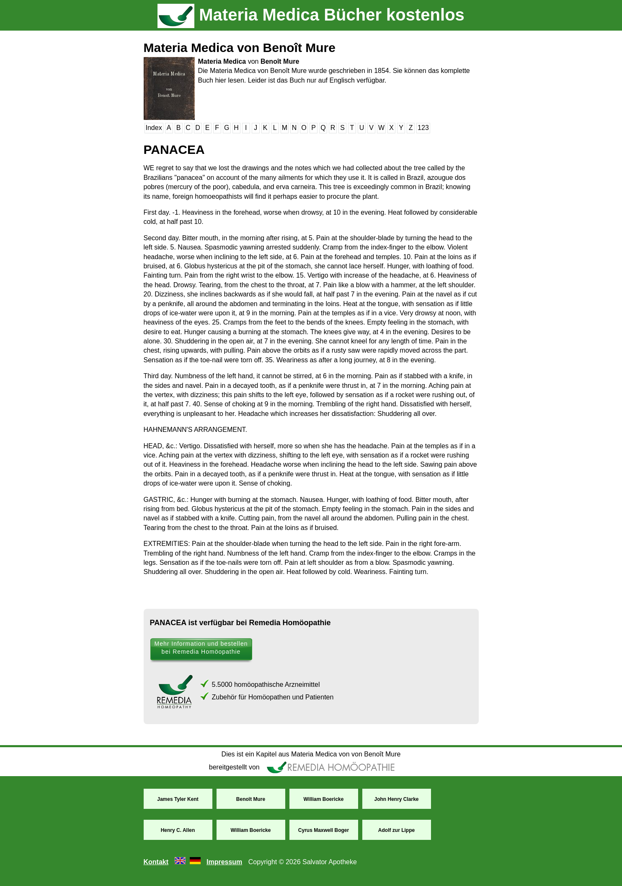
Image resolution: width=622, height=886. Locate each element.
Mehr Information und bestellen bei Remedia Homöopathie (201, 647)
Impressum (224, 861)
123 (423, 127)
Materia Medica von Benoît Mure (240, 48)
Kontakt (156, 861)
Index (154, 127)
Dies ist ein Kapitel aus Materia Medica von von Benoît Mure (311, 754)
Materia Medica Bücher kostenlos (311, 14)
